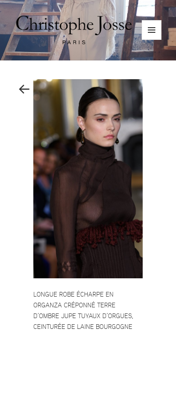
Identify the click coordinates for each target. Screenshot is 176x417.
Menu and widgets (151, 39)
